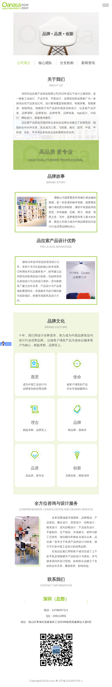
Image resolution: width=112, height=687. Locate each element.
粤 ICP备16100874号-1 (69, 680)
